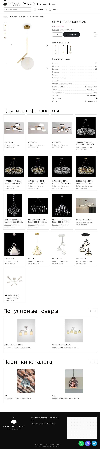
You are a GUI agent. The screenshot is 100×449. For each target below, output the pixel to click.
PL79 (54, 395)
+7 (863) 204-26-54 (49, 423)
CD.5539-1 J (32, 259)
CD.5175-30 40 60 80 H (84, 220)
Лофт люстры (23, 16)
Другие (31, 111)
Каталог (28, 4)
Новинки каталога (27, 362)
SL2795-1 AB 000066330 (37, 16)
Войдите (55, 30)
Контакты (52, 4)
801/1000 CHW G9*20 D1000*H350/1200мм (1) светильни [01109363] (85, 143)
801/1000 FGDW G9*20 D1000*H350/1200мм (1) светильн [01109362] (13, 182)
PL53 (6, 395)
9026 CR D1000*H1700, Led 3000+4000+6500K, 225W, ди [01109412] (13, 221)
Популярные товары (30, 311)
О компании (41, 4)
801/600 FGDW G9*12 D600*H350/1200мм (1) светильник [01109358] (37, 182)
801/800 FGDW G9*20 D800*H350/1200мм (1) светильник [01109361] (84, 182)
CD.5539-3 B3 (57, 259)
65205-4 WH (32, 142)
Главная (5, 16)
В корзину (71, 34)
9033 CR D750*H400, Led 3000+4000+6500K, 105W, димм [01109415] (61, 221)
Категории (13, 16)
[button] (38, 9)
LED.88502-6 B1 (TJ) (11, 295)
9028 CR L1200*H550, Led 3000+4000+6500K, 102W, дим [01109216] (37, 221)
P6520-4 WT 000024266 (61, 345)
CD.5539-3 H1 (81, 259)
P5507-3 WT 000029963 (13, 345)
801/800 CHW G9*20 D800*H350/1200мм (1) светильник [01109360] (61, 182)
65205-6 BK (56, 142)
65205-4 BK (8, 142)
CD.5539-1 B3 (9, 259)
